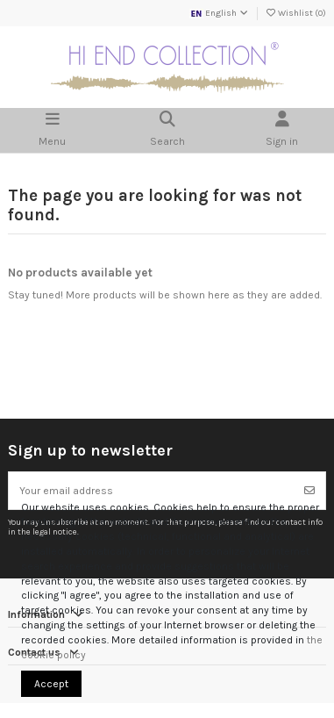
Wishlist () (295, 13)
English (219, 13)
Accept (51, 684)
